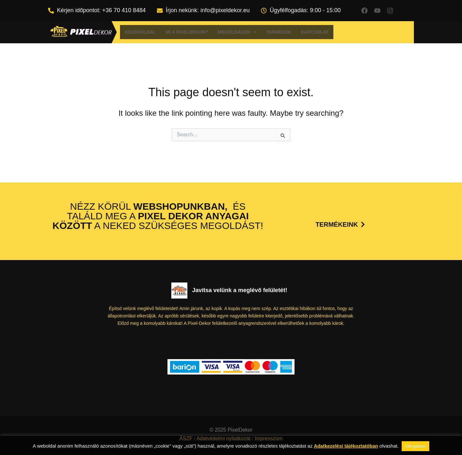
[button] (237, 32)
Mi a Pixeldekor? (187, 32)
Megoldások (237, 32)
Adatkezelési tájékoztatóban (346, 446)
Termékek (278, 32)
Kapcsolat (315, 32)
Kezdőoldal (140, 32)
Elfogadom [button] (415, 446)
